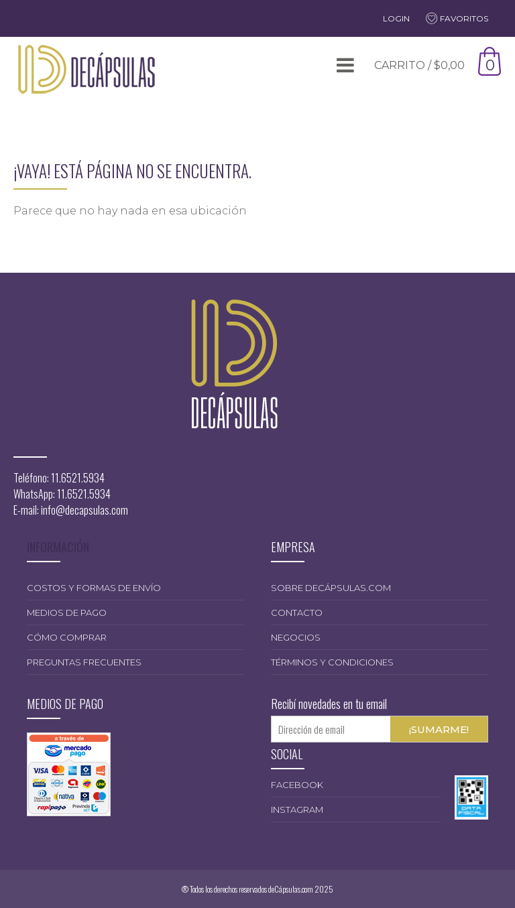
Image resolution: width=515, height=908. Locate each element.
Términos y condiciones (332, 662)
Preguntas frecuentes (84, 662)
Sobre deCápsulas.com (331, 587)
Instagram (297, 809)
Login (396, 18)
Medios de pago (67, 612)
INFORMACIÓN (58, 547)
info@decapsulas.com (84, 510)
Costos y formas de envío (94, 587)
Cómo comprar (67, 637)
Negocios (296, 637)
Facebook (297, 784)
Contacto (297, 612)
